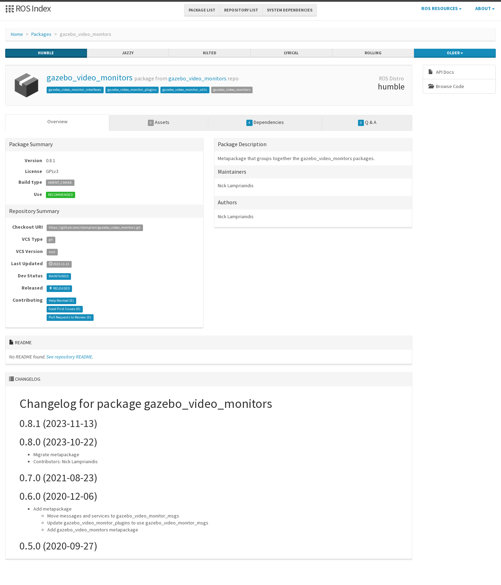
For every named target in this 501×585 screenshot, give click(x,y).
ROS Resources (441, 8)
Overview (57, 121)
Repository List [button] (241, 10)
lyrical (291, 53)
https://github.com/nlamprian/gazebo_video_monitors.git (95, 227)
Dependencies (265, 122)
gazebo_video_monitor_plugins (132, 89)
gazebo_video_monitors (90, 77)
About (485, 8)
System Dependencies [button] (289, 10)
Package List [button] (202, 10)
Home (17, 34)
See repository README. (69, 357)
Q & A (367, 122)
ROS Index (28, 8)
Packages (41, 34)
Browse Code (446, 86)
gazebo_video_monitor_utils (184, 89)
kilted (209, 53)
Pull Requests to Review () (70, 317)
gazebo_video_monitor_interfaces (75, 89)
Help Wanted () (61, 300)
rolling (373, 53)
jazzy (128, 53)
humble (46, 53)
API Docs (441, 72)
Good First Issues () (64, 309)
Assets (159, 122)
